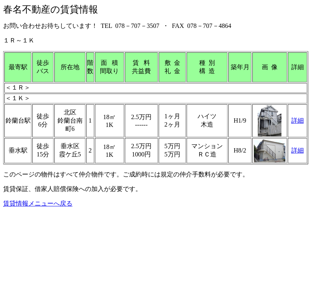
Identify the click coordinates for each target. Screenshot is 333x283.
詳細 (297, 120)
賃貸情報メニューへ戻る (37, 203)
